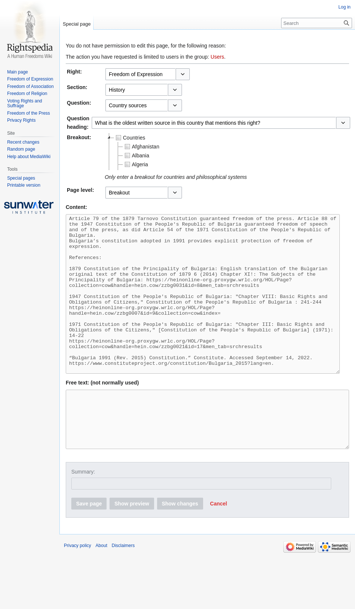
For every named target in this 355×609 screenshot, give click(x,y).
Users (217, 57)
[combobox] (140, 74)
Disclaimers (123, 587)
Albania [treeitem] (136, 155)
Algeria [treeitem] (135, 164)
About (101, 587)
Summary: (83, 514)
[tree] (197, 151)
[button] (183, 74)
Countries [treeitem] (129, 137)
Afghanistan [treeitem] (141, 146)
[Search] (316, 23)
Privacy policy (77, 587)
